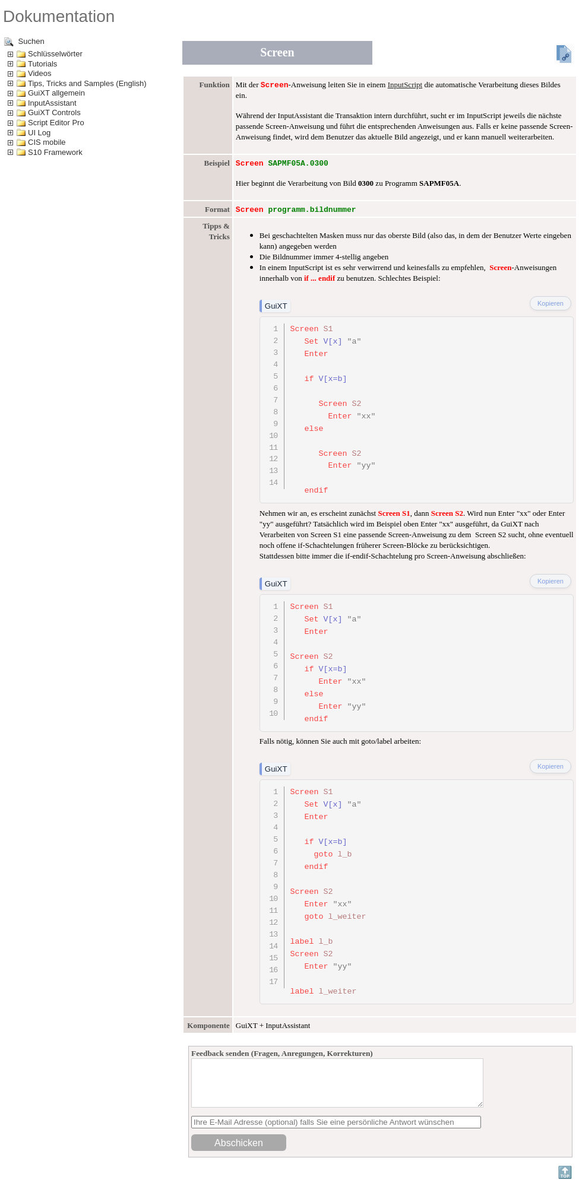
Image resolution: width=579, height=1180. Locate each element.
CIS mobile (47, 142)
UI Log (39, 132)
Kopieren (550, 303)
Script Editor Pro (56, 122)
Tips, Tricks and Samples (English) (87, 83)
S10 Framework (55, 152)
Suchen (24, 42)
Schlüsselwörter (55, 53)
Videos (40, 73)
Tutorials (42, 63)
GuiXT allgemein (56, 92)
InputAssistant (52, 103)
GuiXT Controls (54, 112)
